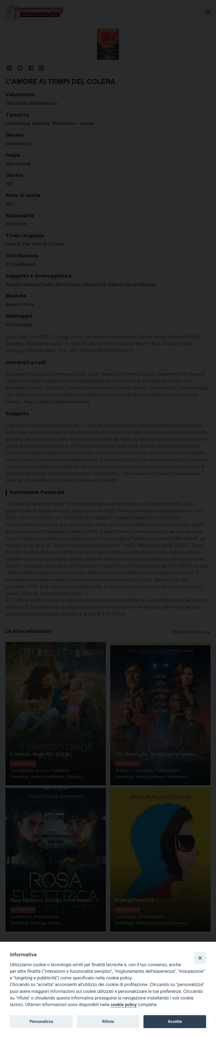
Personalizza (41, 1021)
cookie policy (123, 1004)
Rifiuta (108, 1021)
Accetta (175, 1021)
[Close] (200, 958)
